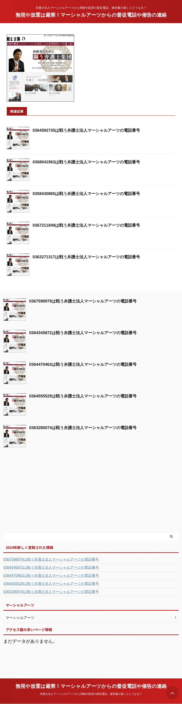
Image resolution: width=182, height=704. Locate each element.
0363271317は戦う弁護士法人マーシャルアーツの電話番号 (86, 257)
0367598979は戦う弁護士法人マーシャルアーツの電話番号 (83, 301)
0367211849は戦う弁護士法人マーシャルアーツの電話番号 (86, 225)
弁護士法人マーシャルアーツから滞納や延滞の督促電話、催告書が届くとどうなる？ (91, 693)
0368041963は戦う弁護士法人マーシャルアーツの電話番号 (86, 162)
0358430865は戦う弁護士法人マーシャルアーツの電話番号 (86, 193)
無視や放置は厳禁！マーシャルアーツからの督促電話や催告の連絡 (91, 15)
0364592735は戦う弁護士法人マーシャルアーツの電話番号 (86, 130)
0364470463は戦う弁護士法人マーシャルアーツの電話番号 (83, 364)
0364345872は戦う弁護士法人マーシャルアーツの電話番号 (83, 333)
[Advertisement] (37, 498)
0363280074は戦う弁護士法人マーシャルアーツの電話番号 (83, 427)
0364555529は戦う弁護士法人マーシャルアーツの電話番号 (83, 396)
